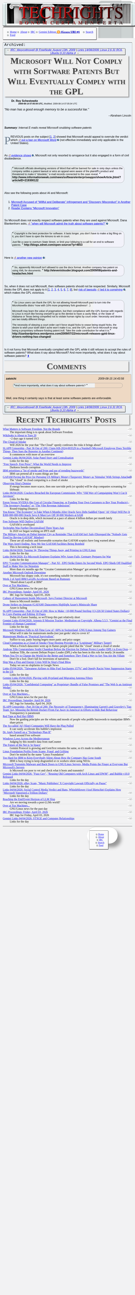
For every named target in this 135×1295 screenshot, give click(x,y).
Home (13, 31)
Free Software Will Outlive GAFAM (23, 522)
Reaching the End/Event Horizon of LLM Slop (29, 800)
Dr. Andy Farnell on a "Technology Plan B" (27, 733)
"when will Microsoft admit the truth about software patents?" (68, 224)
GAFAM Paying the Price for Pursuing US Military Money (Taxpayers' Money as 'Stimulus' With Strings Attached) (67, 477)
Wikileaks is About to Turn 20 (19, 436)
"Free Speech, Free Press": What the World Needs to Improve (37, 465)
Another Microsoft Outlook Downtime (24, 573)
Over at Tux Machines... (16, 586)
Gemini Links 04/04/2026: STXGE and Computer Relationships (38, 819)
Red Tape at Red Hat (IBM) (18, 717)
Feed (12, 35)
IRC (33, 31)
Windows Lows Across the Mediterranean (26, 739)
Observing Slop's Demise (17, 484)
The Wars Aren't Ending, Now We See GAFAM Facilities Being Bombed (43, 544)
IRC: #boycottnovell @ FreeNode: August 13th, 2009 (42, 50)
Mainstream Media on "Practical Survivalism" (28, 637)
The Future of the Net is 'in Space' (22, 745)
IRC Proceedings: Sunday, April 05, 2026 (26, 592)
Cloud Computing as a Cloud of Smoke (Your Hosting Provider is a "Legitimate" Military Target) (57, 643)
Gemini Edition (47, 31)
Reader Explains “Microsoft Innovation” (35, 209)
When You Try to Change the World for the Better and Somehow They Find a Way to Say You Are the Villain (64, 656)
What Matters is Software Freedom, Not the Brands (31, 429)
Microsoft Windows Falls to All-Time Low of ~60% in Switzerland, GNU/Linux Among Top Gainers (59, 630)
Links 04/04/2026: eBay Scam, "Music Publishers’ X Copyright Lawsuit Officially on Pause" (55, 784)
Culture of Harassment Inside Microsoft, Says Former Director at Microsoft (45, 599)
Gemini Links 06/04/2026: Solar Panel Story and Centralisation (38, 458)
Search (89, 31)
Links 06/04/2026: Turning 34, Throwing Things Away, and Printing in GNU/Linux (49, 551)
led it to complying (111, 290)
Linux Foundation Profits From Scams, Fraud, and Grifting (36, 752)
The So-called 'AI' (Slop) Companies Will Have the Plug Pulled (38, 726)
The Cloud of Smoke (14, 442)
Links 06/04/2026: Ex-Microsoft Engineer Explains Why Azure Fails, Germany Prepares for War (57, 557)
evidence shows (21, 156)
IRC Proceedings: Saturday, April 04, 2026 (26, 701)
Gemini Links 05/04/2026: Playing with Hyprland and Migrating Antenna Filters (48, 678)
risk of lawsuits (87, 290)
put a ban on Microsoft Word (38, 140)
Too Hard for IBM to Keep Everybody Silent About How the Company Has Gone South (52, 758)
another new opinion (29, 258)
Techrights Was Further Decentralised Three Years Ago (33, 528)
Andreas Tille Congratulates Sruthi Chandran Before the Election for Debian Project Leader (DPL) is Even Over (65, 650)
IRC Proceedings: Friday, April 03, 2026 (25, 812)
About (23, 31)
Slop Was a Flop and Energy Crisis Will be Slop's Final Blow (37, 662)
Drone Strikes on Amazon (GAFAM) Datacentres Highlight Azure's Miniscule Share (50, 605)
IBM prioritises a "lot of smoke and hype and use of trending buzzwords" (43, 471)
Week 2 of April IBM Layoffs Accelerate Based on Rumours (36, 579)
